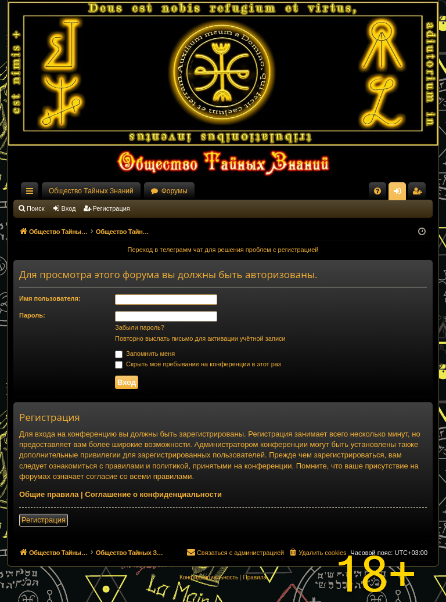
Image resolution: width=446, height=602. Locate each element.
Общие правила (48, 494)
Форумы (174, 191)
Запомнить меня (145, 353)
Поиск (35, 208)
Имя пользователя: (50, 298)
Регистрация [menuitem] (419, 193)
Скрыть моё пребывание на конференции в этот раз (198, 364)
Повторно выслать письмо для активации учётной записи (200, 338)
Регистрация (111, 208)
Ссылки (32, 193)
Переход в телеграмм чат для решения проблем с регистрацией (223, 249)
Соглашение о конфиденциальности (153, 494)
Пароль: (32, 315)
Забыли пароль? (139, 327)
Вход (69, 208)
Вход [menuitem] (400, 193)
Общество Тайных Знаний (91, 191)
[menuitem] (377, 191)
